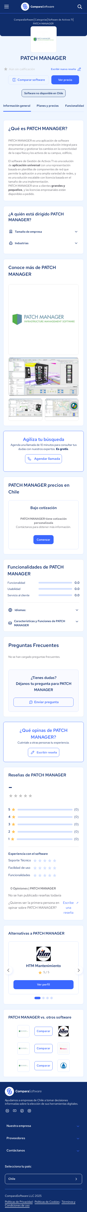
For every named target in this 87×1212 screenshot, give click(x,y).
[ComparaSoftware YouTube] (14, 1110)
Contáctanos (43, 1150)
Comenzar (43, 539)
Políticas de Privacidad (19, 1202)
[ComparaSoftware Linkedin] (7, 1110)
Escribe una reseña (71, 907)
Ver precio (65, 80)
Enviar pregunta (44, 702)
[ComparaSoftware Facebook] (22, 1110)
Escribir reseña (43, 752)
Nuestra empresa (43, 1126)
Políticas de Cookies (47, 1202)
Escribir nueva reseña (66, 69)
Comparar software (28, 79)
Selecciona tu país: (18, 1166)
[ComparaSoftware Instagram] (29, 1110)
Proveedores (43, 1138)
